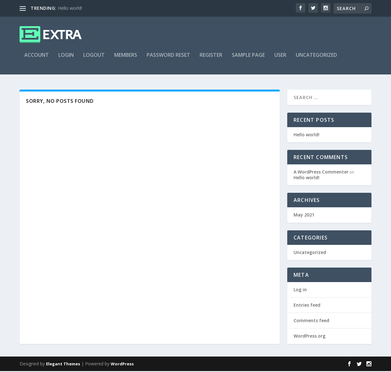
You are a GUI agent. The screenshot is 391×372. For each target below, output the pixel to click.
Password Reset (168, 59)
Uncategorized (316, 59)
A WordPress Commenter (321, 173)
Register (211, 59)
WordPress (122, 365)
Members (125, 59)
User (280, 59)
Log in (300, 290)
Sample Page (248, 59)
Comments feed (311, 321)
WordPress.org (309, 337)
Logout (94, 59)
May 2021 (304, 216)
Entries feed (307, 306)
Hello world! (70, 8)
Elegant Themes (63, 365)
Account (36, 59)
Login (66, 59)
